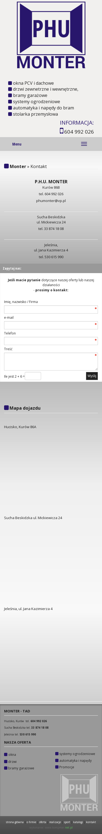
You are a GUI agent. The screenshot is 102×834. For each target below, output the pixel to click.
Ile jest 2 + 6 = (14, 376)
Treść (8, 349)
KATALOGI (78, 822)
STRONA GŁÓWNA (15, 822)
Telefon (10, 333)
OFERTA (42, 822)
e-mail (9, 317)
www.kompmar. (59, 827)
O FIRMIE (31, 822)
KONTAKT (91, 822)
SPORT (67, 822)
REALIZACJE (55, 822)
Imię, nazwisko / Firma (21, 301)
